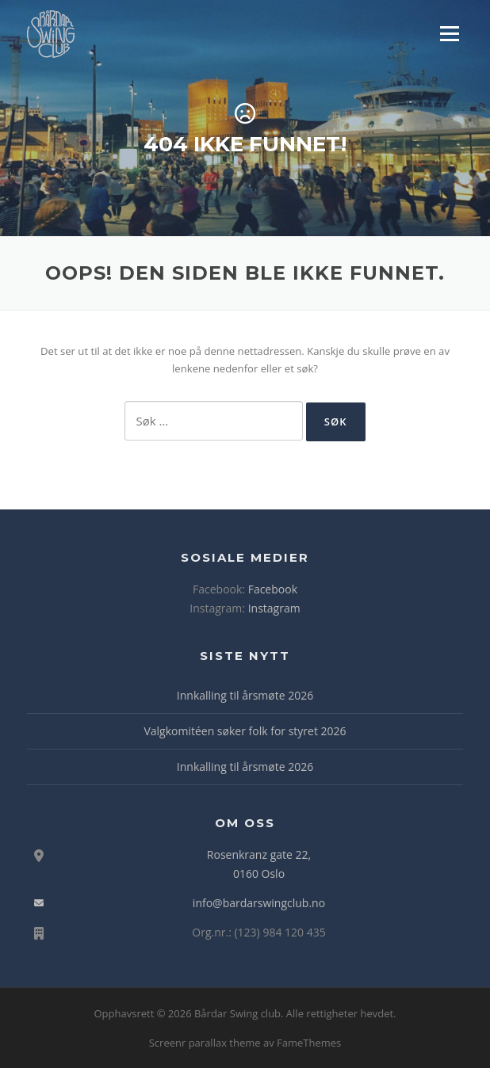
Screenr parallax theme (205, 1043)
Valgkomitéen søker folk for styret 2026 (245, 730)
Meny (448, 33)
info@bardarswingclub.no (259, 902)
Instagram (274, 608)
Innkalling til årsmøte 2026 (245, 695)
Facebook (272, 589)
